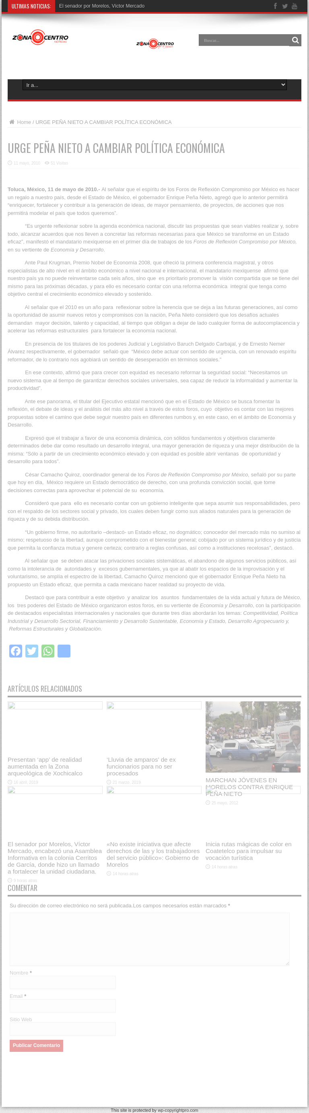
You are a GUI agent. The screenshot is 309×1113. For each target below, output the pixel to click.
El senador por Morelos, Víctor (91, 6)
